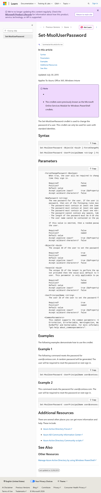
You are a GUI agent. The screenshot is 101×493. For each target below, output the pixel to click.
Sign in (95, 3)
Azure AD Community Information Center (62, 434)
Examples (44, 61)
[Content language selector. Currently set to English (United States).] (14, 481)
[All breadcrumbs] (40, 27)
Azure (66, 27)
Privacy (56, 487)
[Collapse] (32, 25)
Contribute (46, 487)
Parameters (44, 58)
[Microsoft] (5, 3)
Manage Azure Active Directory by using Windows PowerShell (66, 460)
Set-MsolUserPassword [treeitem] (14, 36)
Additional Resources (48, 65)
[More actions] (96, 27)
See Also (43, 68)
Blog (35, 487)
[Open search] (88, 3)
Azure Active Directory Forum (56, 428)
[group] (68, 150)
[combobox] (18, 31)
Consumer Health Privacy (74, 487)
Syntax (43, 54)
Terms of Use (7, 491)
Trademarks (20, 491)
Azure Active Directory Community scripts (62, 440)
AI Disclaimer (7, 487)
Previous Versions (53, 27)
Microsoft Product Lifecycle (18, 14)
